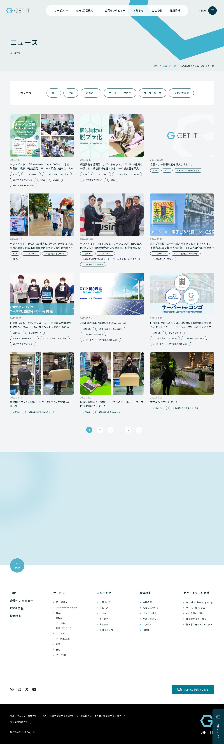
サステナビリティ (152, 618)
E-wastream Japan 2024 (23, 185)
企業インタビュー (115, 10)
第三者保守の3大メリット (199, 624)
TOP (13, 593)
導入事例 (103, 624)
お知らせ (138, 10)
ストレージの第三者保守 (66, 607)
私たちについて (151, 607)
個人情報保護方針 (19, 722)
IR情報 (146, 630)
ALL (54, 93)
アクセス (147, 624)
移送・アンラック (64, 628)
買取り (59, 618)
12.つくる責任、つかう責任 (56, 174)
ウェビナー (105, 618)
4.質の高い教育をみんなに (94, 259)
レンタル (60, 633)
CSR (71, 93)
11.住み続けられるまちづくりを (185, 408)
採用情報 (175, 10)
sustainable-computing (199, 602)
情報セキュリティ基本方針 (23, 715)
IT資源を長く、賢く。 (197, 618)
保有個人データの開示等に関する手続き (101, 715)
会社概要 (147, 602)
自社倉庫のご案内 (195, 613)
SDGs (42, 179)
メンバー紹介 (149, 613)
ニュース (103, 607)
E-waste (56, 179)
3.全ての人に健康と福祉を (188, 170)
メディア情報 (181, 93)
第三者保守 (62, 602)
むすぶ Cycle (158, 408)
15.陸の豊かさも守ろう (23, 179)
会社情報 (157, 10)
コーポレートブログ (120, 93)
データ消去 (61, 623)
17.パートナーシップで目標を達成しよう (100, 339)
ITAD (58, 612)
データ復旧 (62, 655)
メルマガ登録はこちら (196, 689)
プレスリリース (152, 93)
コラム (102, 613)
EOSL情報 (16, 608)
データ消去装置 (63, 638)
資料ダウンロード (108, 630)
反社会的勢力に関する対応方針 (59, 715)
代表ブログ (105, 602)
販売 (58, 644)
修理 (58, 649)
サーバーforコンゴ (195, 607)
